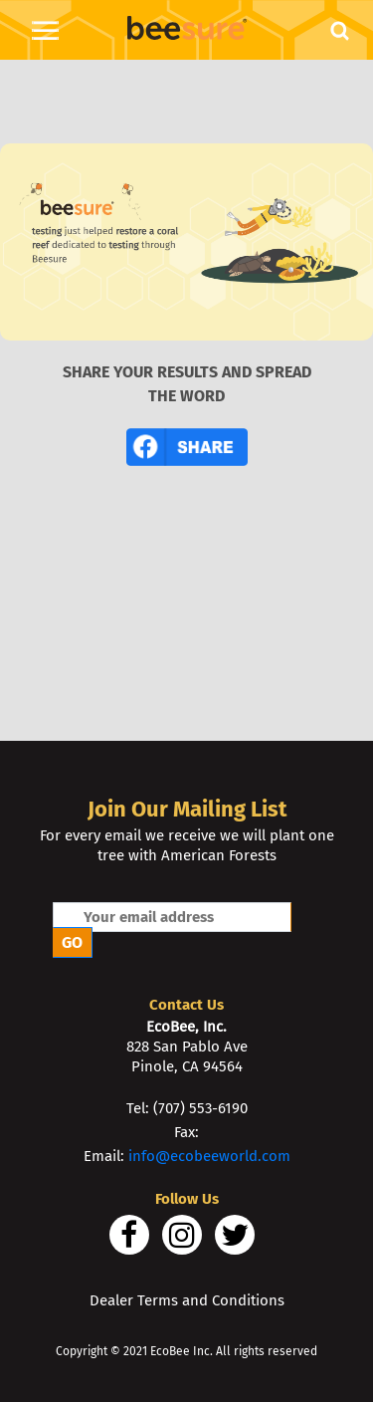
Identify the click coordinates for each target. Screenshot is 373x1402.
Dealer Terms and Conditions (187, 1300)
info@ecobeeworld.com (209, 1156)
